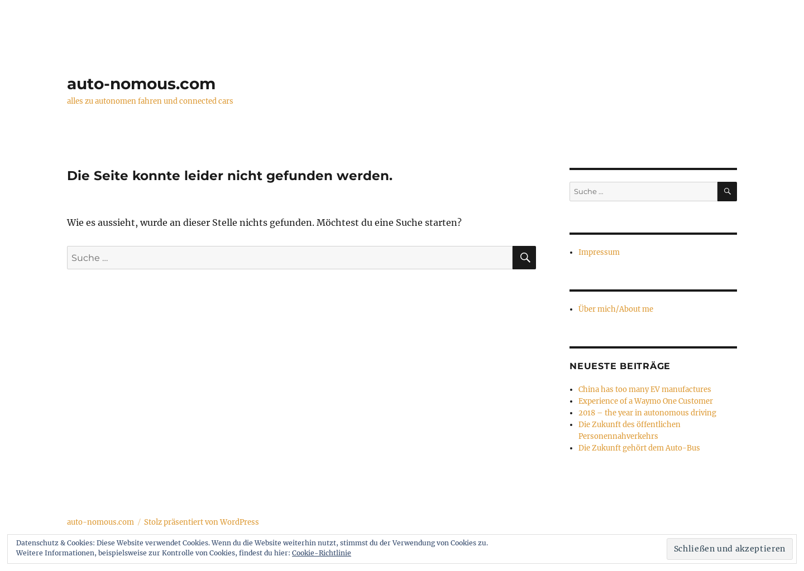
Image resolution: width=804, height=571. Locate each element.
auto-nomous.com (141, 83)
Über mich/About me (615, 309)
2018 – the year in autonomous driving (647, 413)
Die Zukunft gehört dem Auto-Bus (639, 448)
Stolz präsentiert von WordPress (201, 522)
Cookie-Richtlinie (321, 553)
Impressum (599, 252)
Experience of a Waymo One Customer (645, 401)
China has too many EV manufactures (644, 389)
